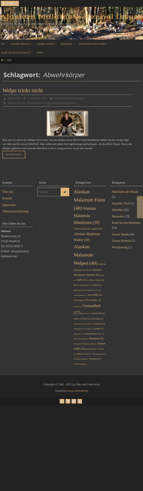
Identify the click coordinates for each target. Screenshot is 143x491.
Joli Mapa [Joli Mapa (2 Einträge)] (97, 318)
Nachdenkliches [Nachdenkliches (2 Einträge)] (92, 333)
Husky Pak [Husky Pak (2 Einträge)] (98, 313)
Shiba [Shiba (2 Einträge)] (81, 354)
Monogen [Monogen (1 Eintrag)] (78, 334)
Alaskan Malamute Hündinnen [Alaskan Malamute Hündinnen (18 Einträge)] (87, 215)
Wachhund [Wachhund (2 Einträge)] (95, 359)
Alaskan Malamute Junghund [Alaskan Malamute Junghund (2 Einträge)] (88, 228)
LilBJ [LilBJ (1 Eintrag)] (89, 329)
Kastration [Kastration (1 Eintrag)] (78, 324)
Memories (118, 216)
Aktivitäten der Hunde (125, 191)
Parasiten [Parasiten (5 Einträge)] (96, 338)
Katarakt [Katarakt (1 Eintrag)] (88, 324)
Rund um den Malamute (68, 98)
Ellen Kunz (14, 98)
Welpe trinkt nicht (22, 90)
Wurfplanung (119, 247)
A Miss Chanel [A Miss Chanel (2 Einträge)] (96, 280)
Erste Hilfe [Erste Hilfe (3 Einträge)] (95, 295)
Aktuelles (117, 209)
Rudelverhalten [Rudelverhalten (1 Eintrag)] (92, 349)
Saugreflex (70, 103)
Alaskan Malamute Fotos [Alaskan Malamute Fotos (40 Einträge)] (89, 200)
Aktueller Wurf (121, 203)
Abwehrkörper (17, 103)
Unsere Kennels (121, 240)
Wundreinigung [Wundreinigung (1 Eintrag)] (80, 364)
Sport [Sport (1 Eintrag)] (88, 354)
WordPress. (82, 390)
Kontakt (7, 198)
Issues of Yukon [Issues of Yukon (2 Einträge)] (82, 318)
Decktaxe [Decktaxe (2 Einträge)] (79, 290)
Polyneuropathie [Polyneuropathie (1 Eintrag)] (90, 344)
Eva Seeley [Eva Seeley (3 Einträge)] (93, 300)
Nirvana (71, 390)
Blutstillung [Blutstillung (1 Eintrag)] (85, 285)
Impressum (9, 205)
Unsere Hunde (120, 234)
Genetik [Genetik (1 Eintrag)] (78, 306)
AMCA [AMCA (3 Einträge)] (82, 280)
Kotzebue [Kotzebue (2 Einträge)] (99, 323)
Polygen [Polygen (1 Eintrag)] (78, 344)
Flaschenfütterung (38, 103)
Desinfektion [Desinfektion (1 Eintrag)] (91, 290)
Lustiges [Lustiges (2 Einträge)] (98, 328)
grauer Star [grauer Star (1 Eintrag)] (86, 313)
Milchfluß (56, 103)
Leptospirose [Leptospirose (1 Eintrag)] (79, 329)
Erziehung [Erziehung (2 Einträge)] (80, 300)
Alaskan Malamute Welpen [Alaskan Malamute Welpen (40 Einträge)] (86, 255)
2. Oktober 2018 (37, 98)
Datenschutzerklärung (15, 211)
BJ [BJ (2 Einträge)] (76, 285)
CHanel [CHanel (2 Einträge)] (96, 285)
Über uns (7, 191)
